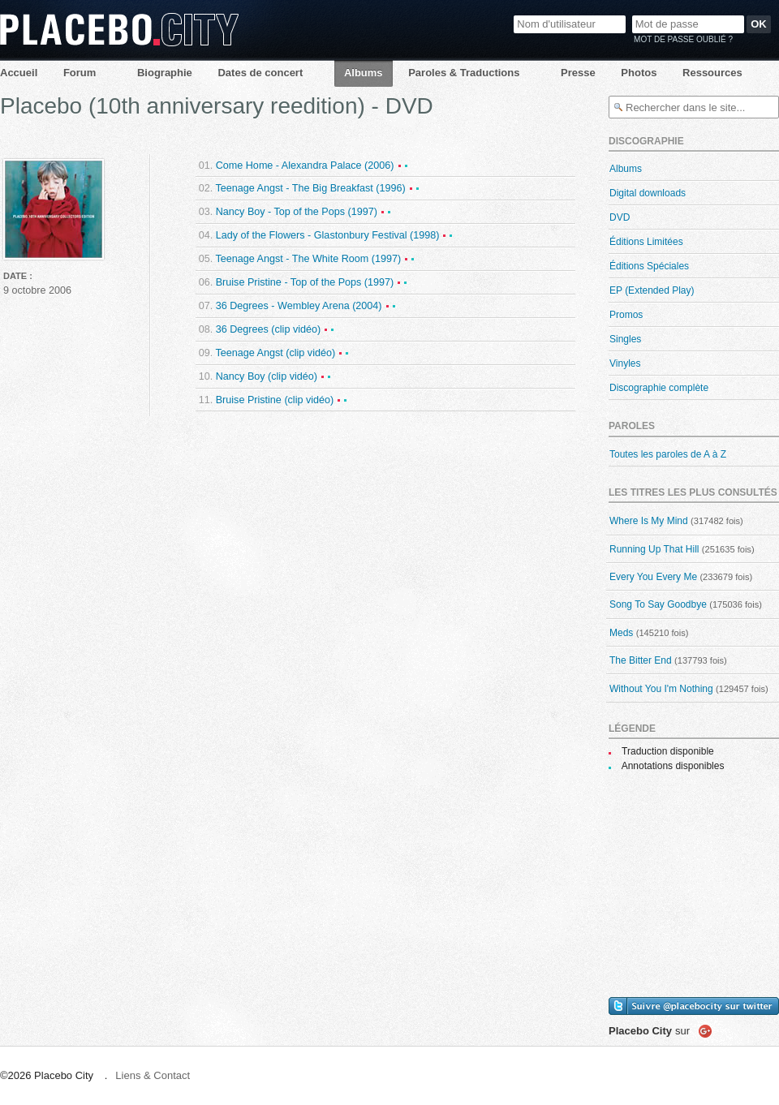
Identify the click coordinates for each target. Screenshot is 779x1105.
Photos (638, 73)
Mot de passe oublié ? (683, 39)
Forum (79, 73)
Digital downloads (647, 193)
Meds (621, 632)
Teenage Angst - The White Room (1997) (308, 258)
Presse (578, 73)
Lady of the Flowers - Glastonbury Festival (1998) (328, 235)
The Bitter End (640, 660)
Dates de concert (260, 73)
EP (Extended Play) (652, 290)
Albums (363, 73)
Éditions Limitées (646, 241)
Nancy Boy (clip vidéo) (266, 376)
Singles (625, 339)
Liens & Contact (152, 1075)
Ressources (712, 73)
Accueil (18, 73)
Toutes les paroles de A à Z (667, 454)
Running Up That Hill (654, 549)
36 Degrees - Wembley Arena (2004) (299, 306)
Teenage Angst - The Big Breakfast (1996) (310, 188)
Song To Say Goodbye (658, 604)
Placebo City (119, 29)
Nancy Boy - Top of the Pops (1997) (296, 211)
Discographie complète (658, 387)
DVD (619, 217)
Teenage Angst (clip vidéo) (275, 353)
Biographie (164, 73)
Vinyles (624, 363)
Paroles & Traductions (463, 73)
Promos (626, 314)
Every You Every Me (653, 577)
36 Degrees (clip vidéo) (268, 329)
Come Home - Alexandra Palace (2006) (305, 165)
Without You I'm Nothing (661, 688)
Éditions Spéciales (649, 266)
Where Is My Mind (648, 521)
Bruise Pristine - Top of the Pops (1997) (305, 282)
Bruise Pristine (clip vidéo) (275, 400)
